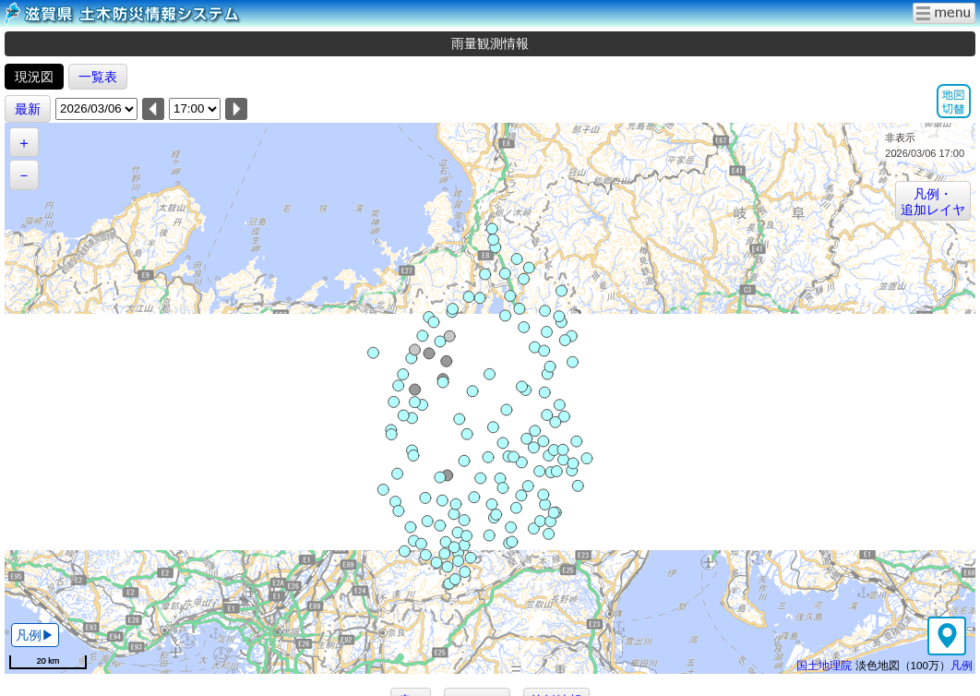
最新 (28, 109)
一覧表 (97, 76)
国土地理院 (824, 665)
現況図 (34, 76)
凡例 (961, 665)
